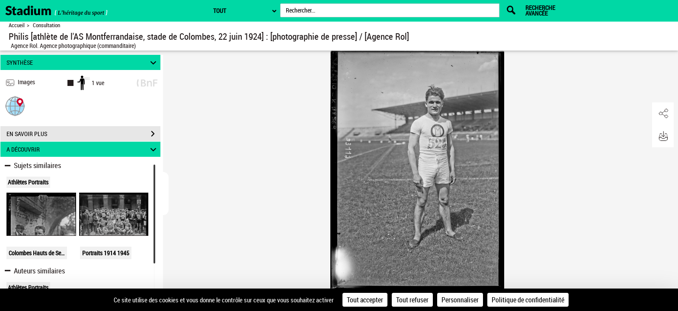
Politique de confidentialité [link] (528, 300)
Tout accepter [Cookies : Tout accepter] (365, 300)
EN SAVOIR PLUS (83, 134)
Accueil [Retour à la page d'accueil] (17, 25)
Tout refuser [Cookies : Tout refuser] (412, 300)
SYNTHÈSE (82, 62)
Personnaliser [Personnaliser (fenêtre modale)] (460, 300)
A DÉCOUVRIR (82, 149)
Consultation (46, 25)
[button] (15, 106)
